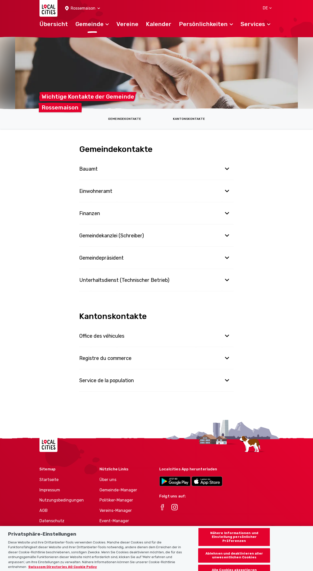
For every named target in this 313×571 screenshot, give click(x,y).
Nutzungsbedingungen (61, 500)
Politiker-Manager (116, 500)
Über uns (107, 479)
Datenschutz (51, 520)
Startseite (49, 479)
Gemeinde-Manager (118, 490)
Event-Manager (114, 520)
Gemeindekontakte (124, 119)
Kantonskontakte (189, 119)
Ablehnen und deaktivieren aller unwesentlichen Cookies (234, 560)
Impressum (49, 490)
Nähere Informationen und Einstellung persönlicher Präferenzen (234, 541)
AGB (43, 510)
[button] (82, 8)
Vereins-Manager (115, 510)
